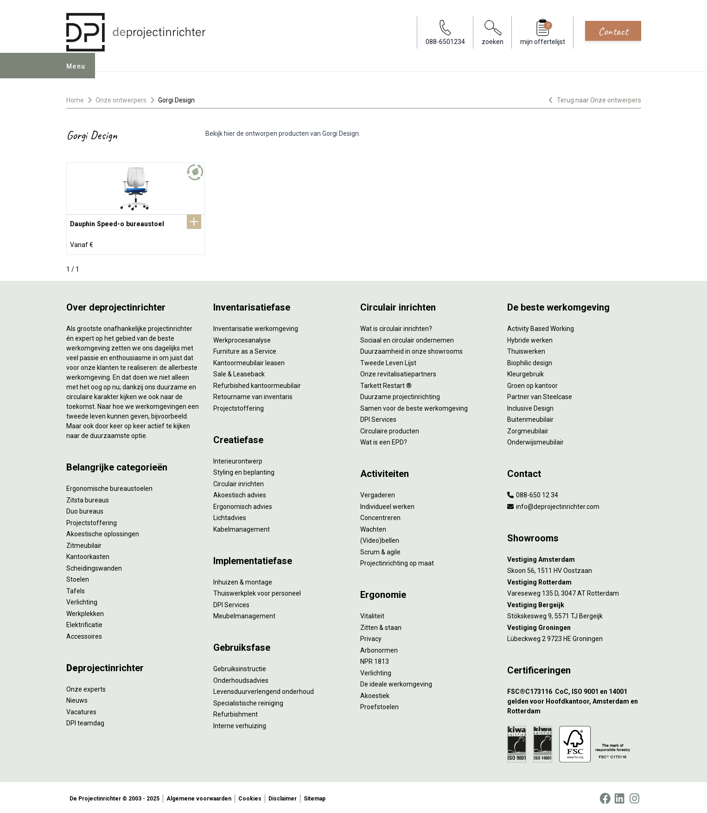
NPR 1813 (374, 659)
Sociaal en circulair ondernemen (407, 338)
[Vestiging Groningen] (574, 626)
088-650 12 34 (532, 493)
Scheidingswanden (94, 566)
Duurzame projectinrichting (400, 395)
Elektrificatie (84, 623)
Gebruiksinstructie (239, 667)
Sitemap (314, 796)
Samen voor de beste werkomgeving (414, 406)
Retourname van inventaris (253, 395)
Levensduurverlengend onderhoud (263, 689)
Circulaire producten (389, 429)
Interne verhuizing (239, 724)
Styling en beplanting (243, 470)
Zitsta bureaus (87, 498)
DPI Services (231, 603)
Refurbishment (235, 712)
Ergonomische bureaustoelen (109, 486)
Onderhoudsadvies (240, 678)
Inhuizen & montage (242, 580)
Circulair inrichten (238, 482)
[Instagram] (634, 796)
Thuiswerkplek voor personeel (257, 591)
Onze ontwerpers (121, 100)
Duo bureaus (84, 509)
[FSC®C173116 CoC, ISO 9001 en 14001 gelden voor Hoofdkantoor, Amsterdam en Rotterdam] (574, 699)
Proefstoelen (379, 705)
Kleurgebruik (525, 372)
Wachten (373, 527)
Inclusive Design (530, 406)
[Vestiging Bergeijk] (574, 603)
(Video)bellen (379, 538)
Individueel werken (387, 504)
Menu (79, 72)
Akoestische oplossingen (102, 532)
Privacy (371, 637)
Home (75, 100)
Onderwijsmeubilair (535, 440)
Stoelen (77, 577)
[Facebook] (605, 796)
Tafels (75, 589)
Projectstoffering (91, 521)
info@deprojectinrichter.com (553, 504)
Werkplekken (85, 612)
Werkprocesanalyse (242, 338)
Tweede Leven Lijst (388, 361)
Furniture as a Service (244, 349)
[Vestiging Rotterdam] (574, 580)
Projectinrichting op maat (397, 561)
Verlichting (81, 600)
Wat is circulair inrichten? (396, 326)
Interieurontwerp (237, 459)
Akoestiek (374, 694)
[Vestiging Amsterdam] (574, 558)
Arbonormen (379, 648)
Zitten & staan (380, 625)
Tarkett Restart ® (386, 383)
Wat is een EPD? (383, 440)
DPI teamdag (85, 721)
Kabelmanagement (241, 527)
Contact (613, 31)
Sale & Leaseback (239, 372)
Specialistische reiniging (248, 701)
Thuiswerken (526, 349)
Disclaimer (282, 796)
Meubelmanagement (244, 614)
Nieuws (77, 698)
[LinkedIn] (619, 796)
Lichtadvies (229, 516)
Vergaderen (377, 493)
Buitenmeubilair (530, 417)
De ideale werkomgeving (396, 682)
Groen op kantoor (532, 383)
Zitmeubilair (84, 543)
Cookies (249, 796)
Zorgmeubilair (527, 429)
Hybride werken (530, 338)
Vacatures (81, 710)
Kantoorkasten (87, 555)
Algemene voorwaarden (198, 796)
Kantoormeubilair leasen (249, 361)
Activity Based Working (540, 326)
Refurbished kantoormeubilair (257, 383)
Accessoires (84, 634)
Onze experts (86, 687)
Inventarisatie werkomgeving (255, 326)
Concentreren (380, 516)
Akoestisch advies (239, 493)
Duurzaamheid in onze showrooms (411, 349)
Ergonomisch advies (242, 504)
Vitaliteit (372, 614)
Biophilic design (529, 361)
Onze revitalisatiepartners (398, 372)
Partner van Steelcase (539, 395)
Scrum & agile (380, 550)
